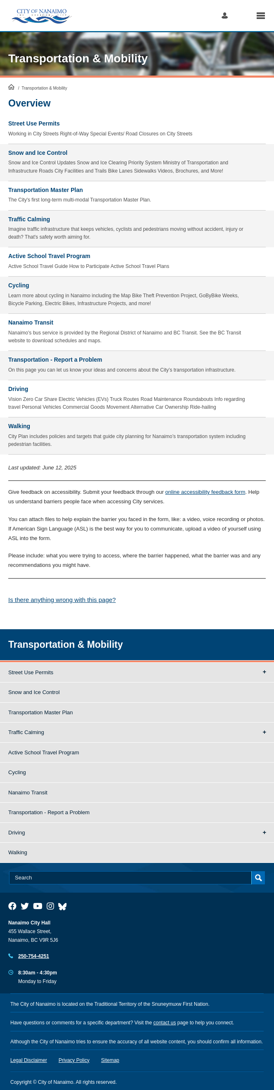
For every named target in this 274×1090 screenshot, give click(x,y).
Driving (16, 832)
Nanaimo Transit (28, 792)
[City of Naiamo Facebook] (12, 906)
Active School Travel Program (43, 752)
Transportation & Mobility (78, 58)
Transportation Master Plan (40, 712)
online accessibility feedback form (205, 492)
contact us (164, 1023)
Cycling (17, 772)
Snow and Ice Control (34, 692)
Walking (17, 852)
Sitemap (110, 1060)
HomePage (11, 87)
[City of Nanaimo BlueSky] (64, 906)
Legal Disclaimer (28, 1060)
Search (242, 15)
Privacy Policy (74, 1060)
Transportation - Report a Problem (49, 812)
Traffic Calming (26, 732)
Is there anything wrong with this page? (62, 599)
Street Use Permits (30, 672)
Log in (225, 15)
